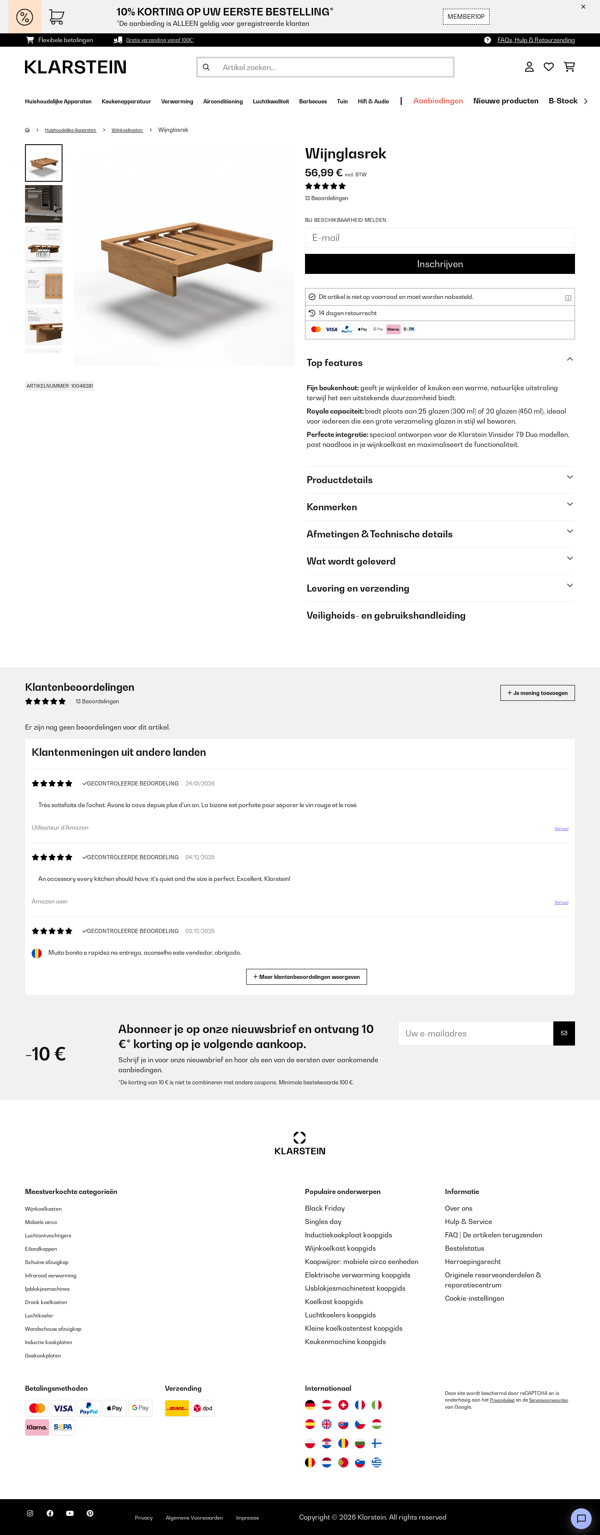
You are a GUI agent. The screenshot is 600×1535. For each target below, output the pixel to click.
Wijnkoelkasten (148, 129)
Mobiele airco (46, 1221)
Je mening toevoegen (525, 692)
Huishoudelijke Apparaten (79, 129)
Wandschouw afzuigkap (63, 1328)
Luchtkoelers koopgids (340, 1315)
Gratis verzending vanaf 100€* (168, 39)
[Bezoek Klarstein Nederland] (327, 1462)
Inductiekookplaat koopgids (348, 1235)
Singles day (323, 1221)
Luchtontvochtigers (55, 1235)
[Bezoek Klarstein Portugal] (343, 1462)
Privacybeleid (505, 1400)
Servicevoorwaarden (468, 1407)
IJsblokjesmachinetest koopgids (355, 1288)
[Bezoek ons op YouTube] (86, 1518)
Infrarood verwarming (60, 1275)
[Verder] (585, 101)
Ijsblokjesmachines (54, 1288)
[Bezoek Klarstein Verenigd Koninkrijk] (327, 1424)
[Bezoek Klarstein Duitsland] (310, 1405)
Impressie (303, 1517)
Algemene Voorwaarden (236, 1517)
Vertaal (556, 832)
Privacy (173, 1517)
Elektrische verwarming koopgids (357, 1275)
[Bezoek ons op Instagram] (33, 1518)
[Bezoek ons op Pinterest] (113, 1518)
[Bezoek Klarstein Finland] (377, 1443)
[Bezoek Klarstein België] (310, 1462)
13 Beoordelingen (326, 198)
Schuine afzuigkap (54, 1261)
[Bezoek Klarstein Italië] (377, 1405)
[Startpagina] (35, 129)
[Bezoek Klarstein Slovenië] (360, 1462)
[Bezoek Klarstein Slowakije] (343, 1424)
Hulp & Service (468, 1221)
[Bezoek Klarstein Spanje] (310, 1424)
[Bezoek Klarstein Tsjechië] (360, 1424)
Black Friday (325, 1208)
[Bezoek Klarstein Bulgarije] (360, 1443)
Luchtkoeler (43, 1315)
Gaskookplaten (48, 1355)
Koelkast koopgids (334, 1301)
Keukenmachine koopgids (345, 1341)
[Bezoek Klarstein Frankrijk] (360, 1405)
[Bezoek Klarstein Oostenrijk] (327, 1405)
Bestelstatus (464, 1248)
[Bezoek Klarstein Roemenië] (343, 1443)
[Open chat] (581, 1518)
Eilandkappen (46, 1248)
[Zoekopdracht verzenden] (206, 67)
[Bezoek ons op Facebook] (60, 1518)
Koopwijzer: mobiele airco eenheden (361, 1261)
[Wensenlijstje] (549, 67)
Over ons (458, 1208)
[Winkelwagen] (569, 67)
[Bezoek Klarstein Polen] (310, 1443)
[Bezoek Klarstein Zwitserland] (343, 1405)
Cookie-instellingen (474, 1298)
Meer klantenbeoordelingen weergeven (310, 975)
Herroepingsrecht (473, 1261)
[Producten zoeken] (325, 67)
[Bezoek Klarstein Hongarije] (377, 1424)
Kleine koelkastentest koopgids (353, 1328)
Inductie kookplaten (56, 1341)
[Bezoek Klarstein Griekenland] (377, 1463)
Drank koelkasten (52, 1301)
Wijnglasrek (198, 129)
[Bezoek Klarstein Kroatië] (327, 1443)
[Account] (529, 67)
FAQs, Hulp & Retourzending (536, 39)
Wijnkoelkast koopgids (340, 1248)
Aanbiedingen (551, 100)
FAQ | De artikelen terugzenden (493, 1235)
